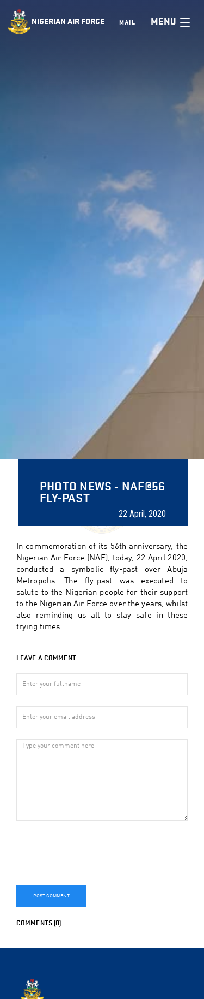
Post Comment (51, 896)
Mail (127, 22)
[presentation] (99, 853)
